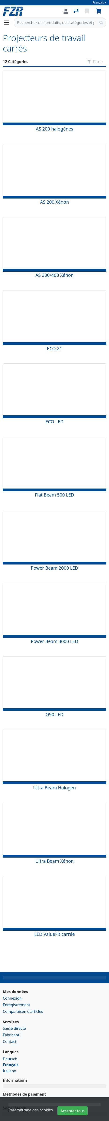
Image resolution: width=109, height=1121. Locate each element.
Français (98, 2)
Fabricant (11, 1035)
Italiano (9, 1070)
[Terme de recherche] (55, 22)
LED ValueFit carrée (54, 934)
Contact (9, 1041)
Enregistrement (16, 1004)
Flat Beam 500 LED (54, 495)
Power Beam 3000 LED (54, 641)
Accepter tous (72, 1110)
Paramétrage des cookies (30, 1110)
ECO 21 (54, 348)
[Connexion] (66, 11)
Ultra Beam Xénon (54, 861)
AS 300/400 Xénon (54, 275)
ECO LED (54, 421)
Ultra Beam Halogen (54, 787)
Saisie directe (14, 1028)
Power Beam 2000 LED (54, 568)
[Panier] (99, 11)
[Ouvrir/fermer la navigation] (8, 22)
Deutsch (10, 1058)
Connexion (12, 998)
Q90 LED (54, 714)
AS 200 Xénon (54, 202)
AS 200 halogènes (54, 129)
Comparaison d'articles (23, 1011)
